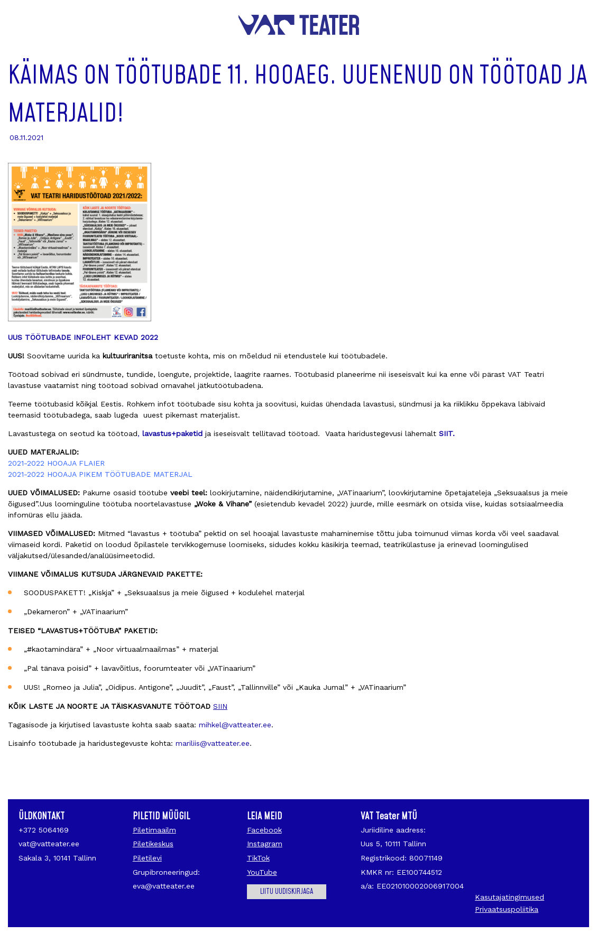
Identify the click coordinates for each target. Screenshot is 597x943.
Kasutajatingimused (509, 897)
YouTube (262, 872)
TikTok (258, 858)
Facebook (264, 830)
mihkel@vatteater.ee (235, 724)
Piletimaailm (154, 830)
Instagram (264, 843)
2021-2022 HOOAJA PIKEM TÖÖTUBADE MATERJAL (100, 474)
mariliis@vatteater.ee (213, 743)
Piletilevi (147, 858)
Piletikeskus (153, 843)
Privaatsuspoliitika (506, 909)
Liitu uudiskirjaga (286, 891)
